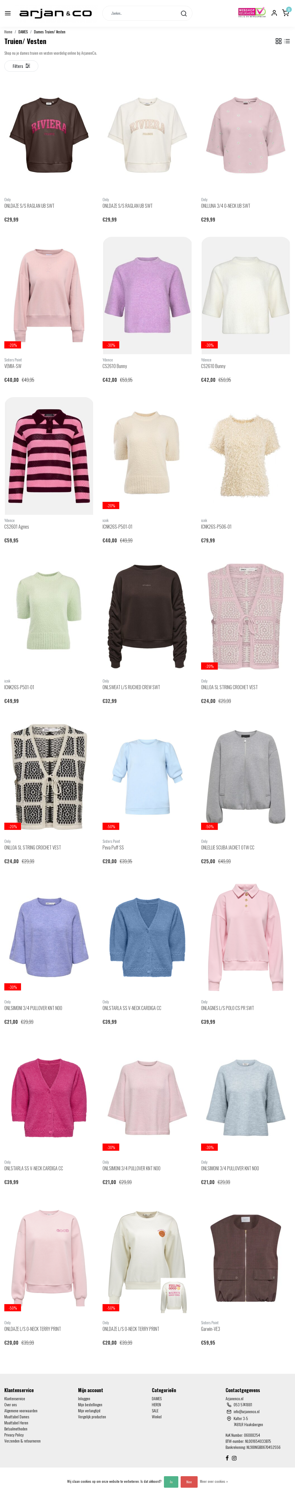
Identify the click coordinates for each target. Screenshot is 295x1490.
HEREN (156, 1404)
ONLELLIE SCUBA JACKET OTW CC (227, 847)
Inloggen (84, 1398)
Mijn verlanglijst (89, 1410)
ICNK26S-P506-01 (216, 526)
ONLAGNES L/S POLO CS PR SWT (227, 1008)
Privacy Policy (14, 1435)
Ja (171, 1481)
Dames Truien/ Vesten (49, 32)
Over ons (10, 1404)
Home (8, 32)
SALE (155, 1410)
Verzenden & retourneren (22, 1441)
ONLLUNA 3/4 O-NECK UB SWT (225, 205)
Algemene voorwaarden (20, 1410)
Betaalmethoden (15, 1429)
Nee (189, 1481)
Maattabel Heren (16, 1422)
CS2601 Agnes (16, 526)
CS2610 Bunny (115, 366)
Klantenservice (14, 1398)
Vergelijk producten (92, 1416)
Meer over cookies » (214, 1481)
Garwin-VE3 (210, 1328)
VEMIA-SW (12, 366)
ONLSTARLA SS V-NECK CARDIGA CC (132, 1008)
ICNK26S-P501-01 (118, 526)
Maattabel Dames (16, 1416)
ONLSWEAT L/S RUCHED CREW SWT (131, 687)
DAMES (23, 32)
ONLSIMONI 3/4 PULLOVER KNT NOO (33, 1008)
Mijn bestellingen (90, 1404)
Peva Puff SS (113, 847)
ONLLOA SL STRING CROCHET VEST (229, 687)
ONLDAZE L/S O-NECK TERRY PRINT (32, 1328)
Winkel (157, 1416)
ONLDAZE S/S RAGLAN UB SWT (29, 205)
